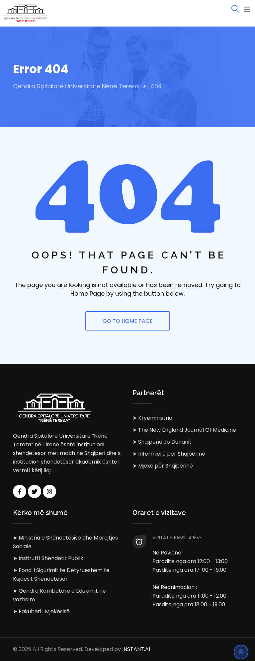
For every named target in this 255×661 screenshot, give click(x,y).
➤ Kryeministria (152, 418)
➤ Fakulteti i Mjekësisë (41, 611)
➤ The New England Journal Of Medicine (184, 430)
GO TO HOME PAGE (128, 321)
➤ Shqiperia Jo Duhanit (162, 442)
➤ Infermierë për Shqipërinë (168, 454)
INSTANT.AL (136, 649)
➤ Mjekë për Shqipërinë (162, 466)
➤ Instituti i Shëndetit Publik (48, 558)
